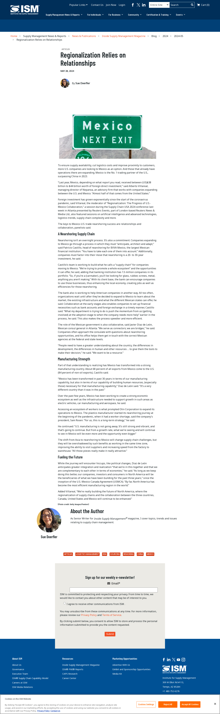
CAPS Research (69, 673)
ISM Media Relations (22, 687)
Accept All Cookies (190, 704)
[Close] (215, 704)
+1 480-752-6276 (171, 691)
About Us (16, 664)
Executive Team (20, 673)
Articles (68, 554)
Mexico (150, 554)
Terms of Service (111, 615)
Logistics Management (87, 554)
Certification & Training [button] (159, 14)
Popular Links (77, 5)
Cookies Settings (146, 704)
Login (122, 5)
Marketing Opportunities (124, 658)
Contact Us (97, 5)
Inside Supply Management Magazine (123, 36)
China (140, 554)
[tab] (64, 15)
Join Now (111, 5)
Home (14, 36)
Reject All (168, 704)
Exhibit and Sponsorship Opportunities (131, 669)
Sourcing (115, 554)
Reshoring (128, 554)
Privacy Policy (89, 615)
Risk (104, 554)
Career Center (69, 678)
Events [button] (180, 14)
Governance (18, 669)
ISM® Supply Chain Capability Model (30, 678)
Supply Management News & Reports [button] (64, 14)
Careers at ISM (19, 682)
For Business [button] (115, 14)
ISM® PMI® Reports (72, 669)
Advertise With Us (121, 664)
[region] (110, 704)
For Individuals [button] (95, 14)
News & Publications (84, 36)
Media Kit (117, 673)
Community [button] (135, 14)
